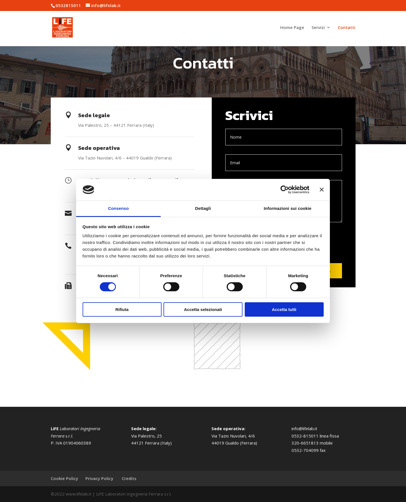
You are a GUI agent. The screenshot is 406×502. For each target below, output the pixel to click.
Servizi (318, 27)
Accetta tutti (284, 309)
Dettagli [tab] (203, 208)
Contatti (346, 27)
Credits (129, 478)
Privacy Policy (99, 478)
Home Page (292, 27)
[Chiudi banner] (322, 190)
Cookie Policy (64, 478)
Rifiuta (122, 309)
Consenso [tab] (118, 208)
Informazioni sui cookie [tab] (288, 208)
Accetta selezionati (203, 309)
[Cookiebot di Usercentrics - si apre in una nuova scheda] (284, 189)
